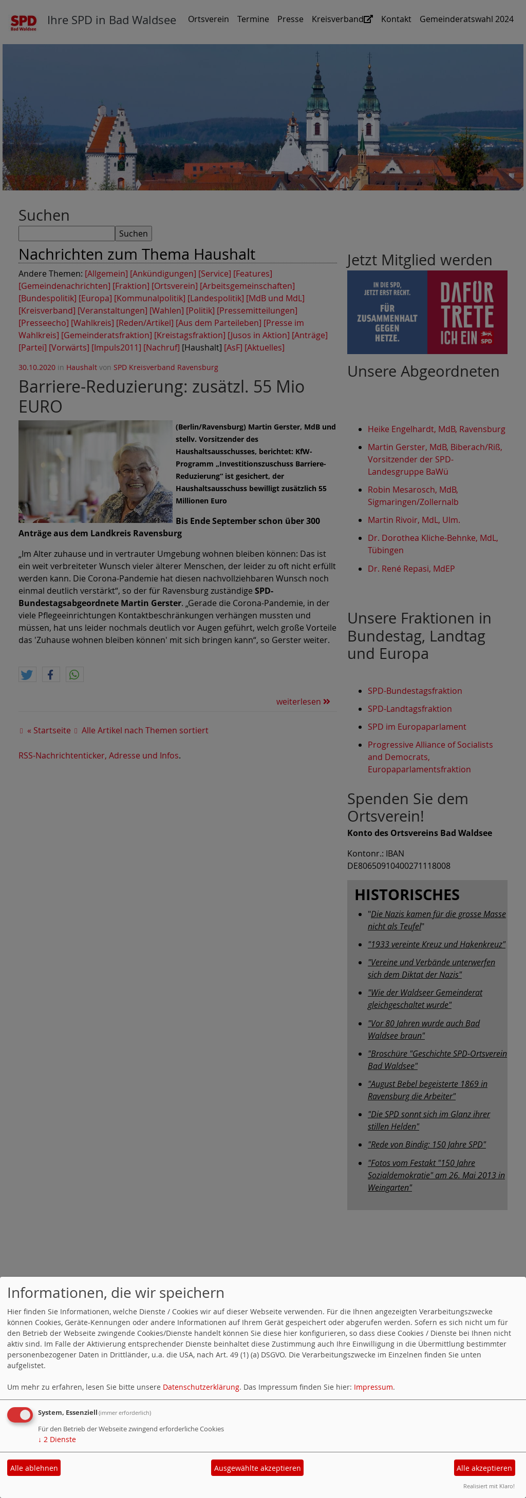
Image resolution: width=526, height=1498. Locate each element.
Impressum (373, 1387)
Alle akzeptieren (484, 1468)
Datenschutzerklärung (201, 1387)
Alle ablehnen (34, 1468)
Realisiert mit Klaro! (489, 1486)
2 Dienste (57, 1439)
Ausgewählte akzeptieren (257, 1468)
